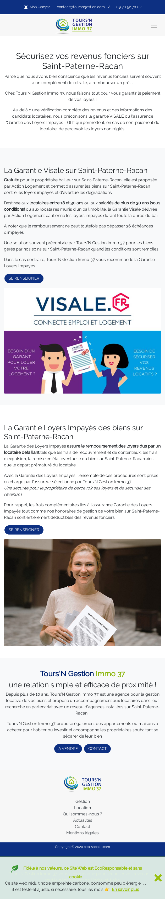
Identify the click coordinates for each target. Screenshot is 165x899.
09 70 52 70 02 (128, 7)
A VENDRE (68, 748)
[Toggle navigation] (154, 25)
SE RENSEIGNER (24, 278)
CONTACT (97, 748)
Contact (82, 826)
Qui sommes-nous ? (82, 813)
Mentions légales (82, 832)
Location (82, 807)
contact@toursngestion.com (81, 7)
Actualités (82, 820)
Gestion (82, 801)
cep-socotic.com (97, 847)
